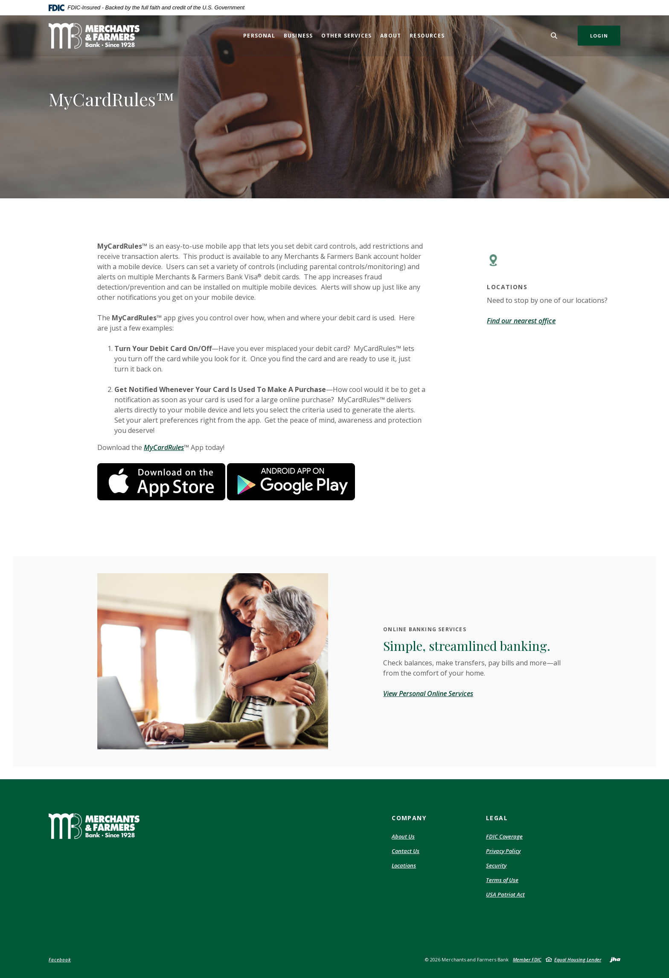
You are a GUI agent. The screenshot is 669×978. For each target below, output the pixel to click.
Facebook (60, 960)
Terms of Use (502, 880)
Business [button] (298, 35)
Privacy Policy (503, 851)
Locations (404, 865)
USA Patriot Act (505, 894)
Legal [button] (497, 818)
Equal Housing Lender (577, 959)
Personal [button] (259, 35)
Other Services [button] (346, 35)
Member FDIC (527, 959)
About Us (403, 836)
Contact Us (405, 851)
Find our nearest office (521, 320)
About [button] (390, 35)
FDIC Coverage (504, 837)
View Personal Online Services (428, 693)
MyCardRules (164, 447)
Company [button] (409, 818)
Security (496, 866)
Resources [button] (427, 35)
